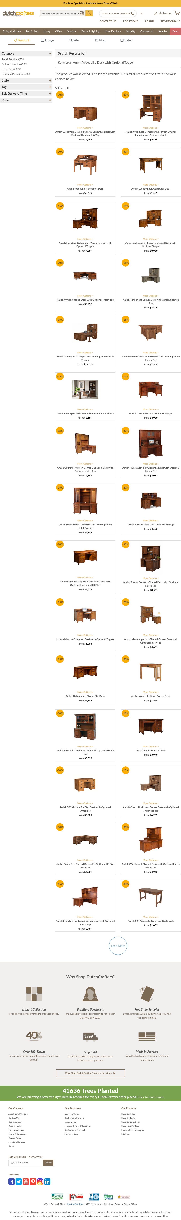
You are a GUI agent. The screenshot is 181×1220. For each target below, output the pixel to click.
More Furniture (113, 31)
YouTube (26, 1181)
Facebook (11, 1181)
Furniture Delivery (16, 1142)
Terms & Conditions (17, 1134)
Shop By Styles (128, 1114)
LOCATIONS (130, 21)
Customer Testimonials (75, 1130)
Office (58, 31)
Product (21, 40)
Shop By (130, 31)
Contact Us (13, 1118)
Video (126, 40)
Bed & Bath (32, 31)
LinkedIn (47, 1181)
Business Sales (15, 1126)
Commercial (146, 31)
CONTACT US (107, 21)
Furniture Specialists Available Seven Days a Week (90, 3)
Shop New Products (130, 1126)
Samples (162, 31)
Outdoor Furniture (14, 64)
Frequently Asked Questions (78, 1126)
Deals (175, 31)
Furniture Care (71, 1134)
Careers (11, 1146)
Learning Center (72, 1114)
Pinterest (33, 1181)
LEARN (149, 21)
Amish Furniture (13, 59)
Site (74, 40)
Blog (100, 40)
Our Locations (14, 1122)
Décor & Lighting (90, 31)
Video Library (71, 1122)
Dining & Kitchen (12, 31)
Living (47, 31)
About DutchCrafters (18, 1114)
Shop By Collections (130, 1122)
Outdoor (71, 31)
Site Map (125, 1134)
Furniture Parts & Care (16, 73)
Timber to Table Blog (74, 1118)
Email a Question (75, 1204)
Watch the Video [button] (90, 1073)
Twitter (19, 1181)
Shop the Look (128, 1118)
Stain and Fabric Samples (132, 1130)
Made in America (16, 1130)
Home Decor (11, 68)
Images (48, 40)
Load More (118, 946)
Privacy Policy (14, 1138)
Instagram (40, 1181)
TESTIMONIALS (170, 21)
